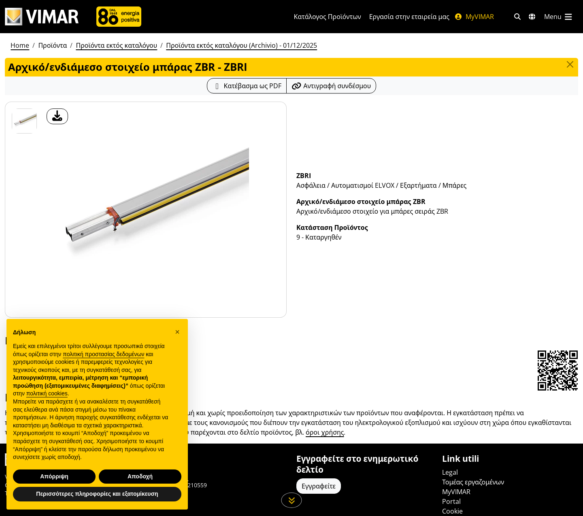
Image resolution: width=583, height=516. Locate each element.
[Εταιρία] (118, 16)
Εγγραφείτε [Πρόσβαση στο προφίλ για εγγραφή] (319, 486)
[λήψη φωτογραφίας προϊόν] (57, 116)
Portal (451, 501)
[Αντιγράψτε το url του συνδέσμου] (331, 85)
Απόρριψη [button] (54, 476)
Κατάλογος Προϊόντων (327, 16)
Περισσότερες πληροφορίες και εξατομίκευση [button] (97, 494)
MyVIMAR (474, 16)
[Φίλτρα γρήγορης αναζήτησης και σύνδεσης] (517, 16)
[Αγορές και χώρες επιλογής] (532, 16)
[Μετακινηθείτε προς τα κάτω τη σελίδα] (291, 500)
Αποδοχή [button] (140, 476)
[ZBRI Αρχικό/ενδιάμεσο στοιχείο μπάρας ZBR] (24, 121)
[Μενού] (558, 16)
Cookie (452, 511)
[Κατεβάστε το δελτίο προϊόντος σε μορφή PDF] (247, 85)
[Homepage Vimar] (42, 17)
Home (20, 45)
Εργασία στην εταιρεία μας (409, 16)
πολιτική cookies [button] (47, 393)
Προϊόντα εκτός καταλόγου (116, 45)
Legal (450, 472)
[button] (177, 331)
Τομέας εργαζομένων (473, 482)
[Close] (570, 64)
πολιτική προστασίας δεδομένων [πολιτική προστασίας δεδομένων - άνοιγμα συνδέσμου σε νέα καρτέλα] (103, 354)
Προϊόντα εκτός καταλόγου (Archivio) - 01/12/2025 (241, 45)
